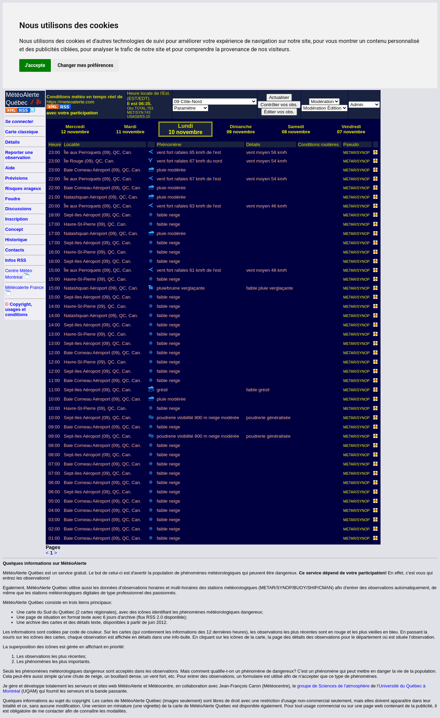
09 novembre (241, 131)
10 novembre (185, 132)
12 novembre (75, 131)
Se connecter (19, 121)
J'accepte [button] (35, 65)
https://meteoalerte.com (70, 101)
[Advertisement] (408, 193)
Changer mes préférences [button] (85, 65)
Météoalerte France (24, 287)
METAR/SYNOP (356, 152)
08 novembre (296, 131)
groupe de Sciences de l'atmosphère (333, 685)
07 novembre (351, 131)
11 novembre (130, 131)
